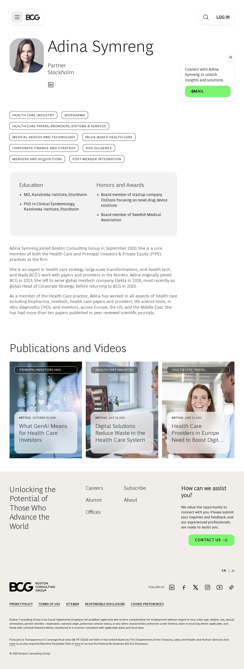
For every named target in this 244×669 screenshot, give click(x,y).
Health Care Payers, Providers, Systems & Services (59, 126)
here (12, 643)
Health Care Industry (33, 115)
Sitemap (72, 604)
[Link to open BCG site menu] (17, 17)
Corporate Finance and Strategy (43, 148)
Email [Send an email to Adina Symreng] (207, 91)
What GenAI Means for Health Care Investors (43, 433)
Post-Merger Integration (96, 159)
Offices (93, 512)
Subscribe (135, 488)
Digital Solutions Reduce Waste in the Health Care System (120, 433)
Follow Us (156, 587)
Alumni (94, 500)
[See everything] (230, 57)
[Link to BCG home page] (33, 17)
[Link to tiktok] (231, 587)
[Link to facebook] (184, 587)
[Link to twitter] (196, 587)
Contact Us (211, 540)
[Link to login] (223, 17)
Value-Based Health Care (108, 137)
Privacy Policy (21, 604)
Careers (94, 488)
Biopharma (75, 115)
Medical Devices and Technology (43, 137)
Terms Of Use (49, 604)
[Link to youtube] (219, 587)
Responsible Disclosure (105, 604)
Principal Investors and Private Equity (40, 371)
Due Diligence (99, 148)
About (130, 500)
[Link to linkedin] (172, 587)
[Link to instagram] (207, 587)
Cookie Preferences (147, 604)
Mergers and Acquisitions (37, 159)
